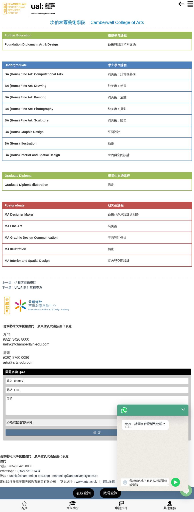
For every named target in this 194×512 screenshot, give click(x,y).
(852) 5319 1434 (29, 471)
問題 (97, 405)
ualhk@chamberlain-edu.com (29, 476)
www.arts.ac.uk (86, 481)
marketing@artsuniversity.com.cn (75, 476)
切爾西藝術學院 (25, 282)
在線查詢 (83, 493)
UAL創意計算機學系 (28, 287)
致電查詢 (110, 493)
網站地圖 (109, 481)
